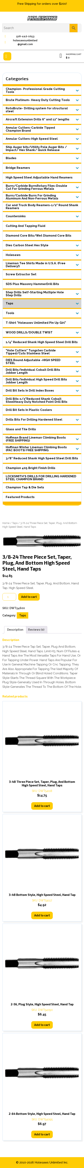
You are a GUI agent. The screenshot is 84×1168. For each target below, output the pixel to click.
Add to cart (29, 596)
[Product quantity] (9, 597)
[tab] (7, 56)
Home (5, 523)
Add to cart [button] (42, 806)
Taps (15, 523)
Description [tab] (15, 629)
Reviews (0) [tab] (36, 629)
